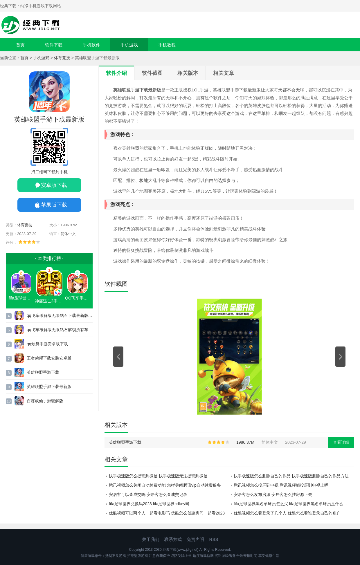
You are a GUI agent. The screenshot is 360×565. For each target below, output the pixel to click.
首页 (20, 44)
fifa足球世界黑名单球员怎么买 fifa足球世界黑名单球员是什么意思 (292, 503)
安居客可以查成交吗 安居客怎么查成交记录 (148, 494)
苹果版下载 (54, 205)
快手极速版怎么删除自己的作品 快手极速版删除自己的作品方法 (291, 476)
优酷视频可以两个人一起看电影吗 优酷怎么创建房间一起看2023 (167, 513)
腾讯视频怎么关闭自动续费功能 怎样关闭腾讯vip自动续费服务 (165, 485)
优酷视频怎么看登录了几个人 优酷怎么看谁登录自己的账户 (287, 513)
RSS (213, 539)
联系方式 (173, 539)
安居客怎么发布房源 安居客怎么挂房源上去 (273, 494)
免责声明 (195, 539)
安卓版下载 (54, 185)
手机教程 (167, 44)
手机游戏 (129, 44)
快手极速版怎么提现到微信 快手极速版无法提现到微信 (158, 476)
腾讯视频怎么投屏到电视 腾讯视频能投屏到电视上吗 (281, 485)
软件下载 (53, 44)
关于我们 (150, 539)
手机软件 (91, 44)
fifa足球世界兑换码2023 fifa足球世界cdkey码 (149, 503)
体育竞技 (62, 57)
